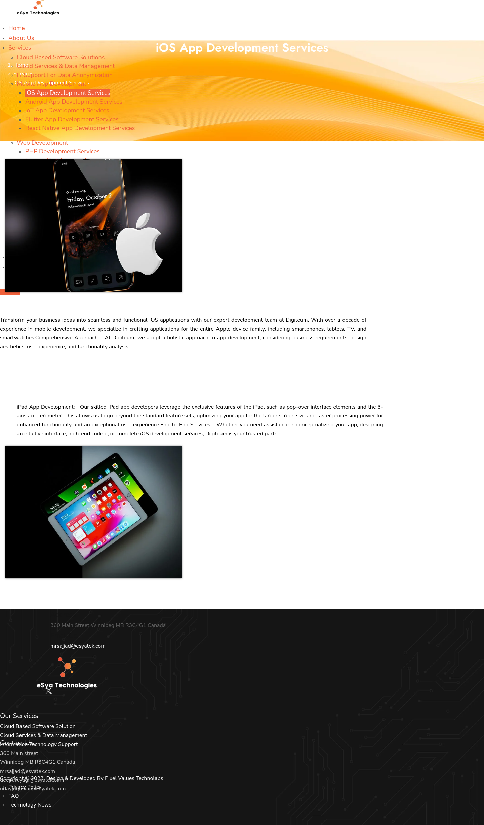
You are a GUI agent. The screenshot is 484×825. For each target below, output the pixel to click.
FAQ (13, 796)
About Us (21, 38)
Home (16, 28)
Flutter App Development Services (72, 119)
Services (19, 48)
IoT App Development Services (67, 110)
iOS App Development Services (67, 93)
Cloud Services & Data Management (66, 66)
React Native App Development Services (80, 128)
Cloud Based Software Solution (38, 726)
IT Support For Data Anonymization (65, 75)
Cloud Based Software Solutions (61, 57)
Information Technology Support (39, 744)
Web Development (42, 143)
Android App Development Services (73, 102)
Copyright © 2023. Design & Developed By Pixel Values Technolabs (81, 778)
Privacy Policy (25, 787)
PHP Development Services (62, 151)
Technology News (29, 805)
